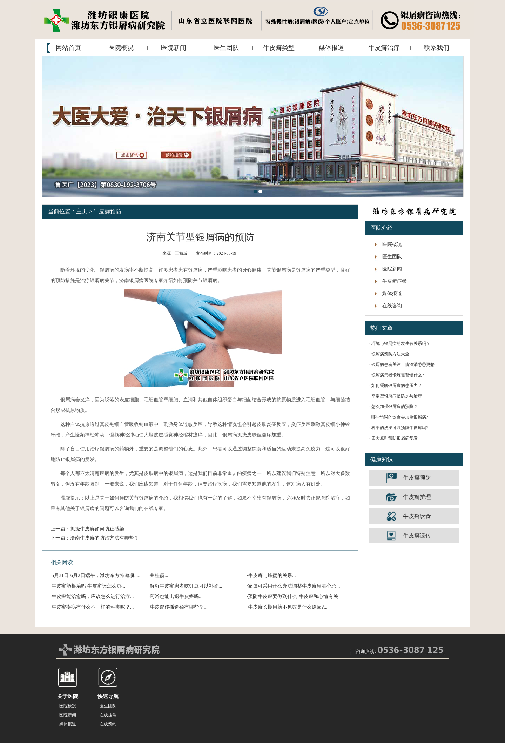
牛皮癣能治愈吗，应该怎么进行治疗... (93, 596)
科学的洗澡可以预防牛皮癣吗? (399, 427)
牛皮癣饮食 (417, 516)
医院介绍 (381, 228)
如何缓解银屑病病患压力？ (396, 385)
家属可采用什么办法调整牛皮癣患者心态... (294, 586)
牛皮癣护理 (417, 497)
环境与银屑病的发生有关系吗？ (400, 343)
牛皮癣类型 (279, 47)
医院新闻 (173, 47)
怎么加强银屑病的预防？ (394, 406)
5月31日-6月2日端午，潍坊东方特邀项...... (97, 575)
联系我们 (436, 47)
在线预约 (108, 724)
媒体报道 (331, 47)
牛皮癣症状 (394, 281)
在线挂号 (108, 714)
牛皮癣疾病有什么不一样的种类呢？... (93, 607)
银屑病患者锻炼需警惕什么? (397, 375)
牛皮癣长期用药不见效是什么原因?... (288, 607)
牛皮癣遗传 (417, 535)
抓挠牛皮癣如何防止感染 (97, 528)
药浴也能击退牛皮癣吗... (176, 596)
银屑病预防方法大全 (390, 354)
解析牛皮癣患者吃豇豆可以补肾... (186, 586)
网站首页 (68, 47)
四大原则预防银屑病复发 (394, 438)
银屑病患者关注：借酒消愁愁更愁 (403, 364)
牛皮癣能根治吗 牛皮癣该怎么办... (88, 586)
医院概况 (121, 47)
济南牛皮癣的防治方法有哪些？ (104, 538)
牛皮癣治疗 (384, 47)
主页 (81, 211)
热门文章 (381, 328)
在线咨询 (392, 305)
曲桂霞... (159, 575)
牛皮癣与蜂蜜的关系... (272, 575)
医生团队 (226, 47)
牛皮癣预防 (107, 211)
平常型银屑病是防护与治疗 (396, 396)
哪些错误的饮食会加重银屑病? (399, 417)
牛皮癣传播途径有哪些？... (179, 607)
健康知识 (381, 459)
